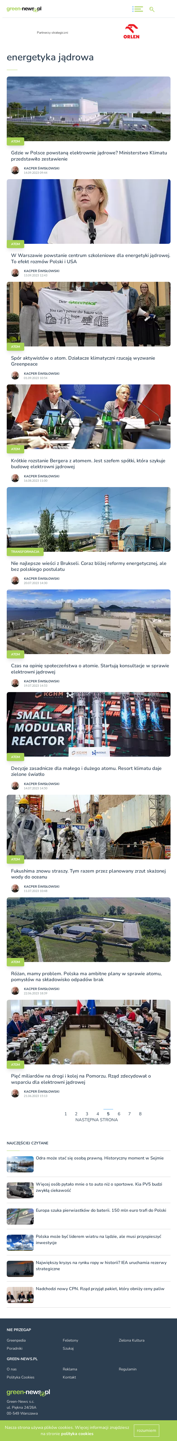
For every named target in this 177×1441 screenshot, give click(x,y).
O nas (12, 1369)
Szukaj (68, 1348)
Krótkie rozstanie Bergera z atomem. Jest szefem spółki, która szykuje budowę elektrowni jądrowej (88, 463)
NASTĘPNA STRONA (96, 1120)
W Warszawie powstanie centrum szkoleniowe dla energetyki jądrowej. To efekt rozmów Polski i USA (90, 258)
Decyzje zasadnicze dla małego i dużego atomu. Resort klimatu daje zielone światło (86, 771)
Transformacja (25, 552)
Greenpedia (16, 1340)
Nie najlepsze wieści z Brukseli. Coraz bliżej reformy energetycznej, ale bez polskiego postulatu (88, 566)
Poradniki (14, 1348)
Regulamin (128, 1369)
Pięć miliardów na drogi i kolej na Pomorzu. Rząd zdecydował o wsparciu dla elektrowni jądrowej (81, 1079)
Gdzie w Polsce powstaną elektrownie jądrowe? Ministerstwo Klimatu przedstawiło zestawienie (89, 156)
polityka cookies (77, 1434)
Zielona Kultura (131, 1340)
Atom (15, 141)
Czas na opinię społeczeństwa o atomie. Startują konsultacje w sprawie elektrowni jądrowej (90, 668)
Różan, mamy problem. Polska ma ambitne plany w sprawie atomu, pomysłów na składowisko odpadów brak (86, 976)
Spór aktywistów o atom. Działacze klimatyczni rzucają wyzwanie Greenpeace (83, 361)
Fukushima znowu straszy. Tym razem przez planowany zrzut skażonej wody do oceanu (88, 874)
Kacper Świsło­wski (41, 168)
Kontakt (69, 1377)
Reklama (70, 1369)
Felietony (70, 1340)
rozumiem (146, 1430)
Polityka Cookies (20, 1377)
